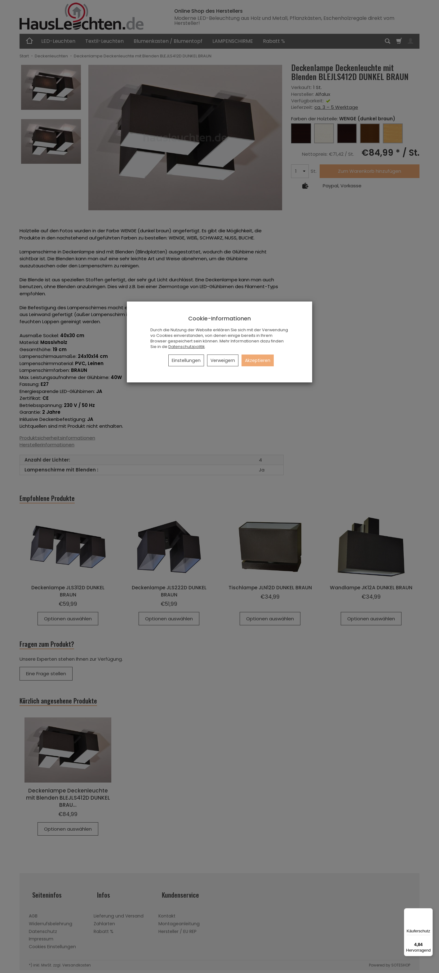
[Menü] (429, 912)
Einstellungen (186, 360)
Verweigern (223, 360)
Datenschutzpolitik (186, 346)
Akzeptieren (257, 360)
